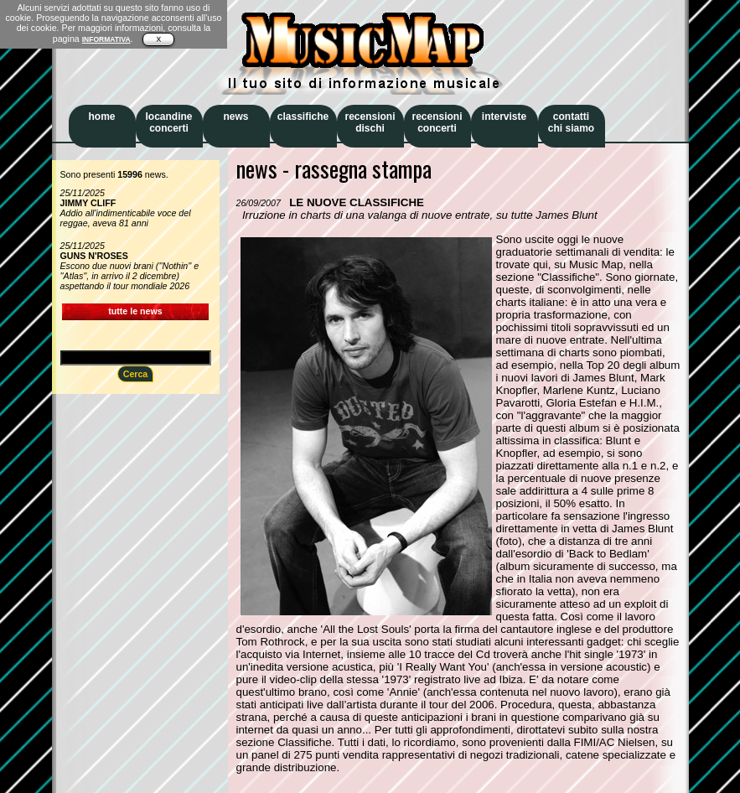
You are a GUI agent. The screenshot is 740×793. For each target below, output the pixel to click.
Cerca (136, 374)
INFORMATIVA (106, 39)
